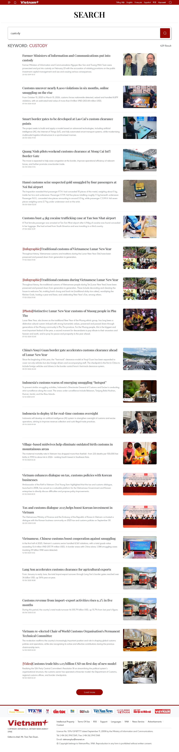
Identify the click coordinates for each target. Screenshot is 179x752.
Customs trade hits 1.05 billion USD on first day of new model (69, 663)
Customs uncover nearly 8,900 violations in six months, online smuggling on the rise (65, 90)
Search (89, 14)
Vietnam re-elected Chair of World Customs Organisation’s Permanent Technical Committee (71, 633)
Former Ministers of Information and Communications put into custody (66, 57)
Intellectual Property (65, 721)
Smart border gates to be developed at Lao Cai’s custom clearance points (67, 121)
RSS (95, 721)
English (130, 2)
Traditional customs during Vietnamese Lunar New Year (70, 280)
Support (103, 721)
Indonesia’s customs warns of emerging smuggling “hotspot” (64, 382)
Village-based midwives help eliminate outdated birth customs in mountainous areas (67, 446)
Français (138, 2)
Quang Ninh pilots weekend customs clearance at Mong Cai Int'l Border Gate (66, 153)
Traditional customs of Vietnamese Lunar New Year (67, 249)
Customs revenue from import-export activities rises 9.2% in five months (67, 602)
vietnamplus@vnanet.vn (73, 739)
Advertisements (155, 721)
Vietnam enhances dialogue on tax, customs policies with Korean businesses (67, 477)
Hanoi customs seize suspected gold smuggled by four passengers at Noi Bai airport (69, 184)
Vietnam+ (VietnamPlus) (29, 2)
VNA (127, 721)
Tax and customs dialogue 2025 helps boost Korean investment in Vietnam (67, 509)
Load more (89, 692)
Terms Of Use (84, 721)
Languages (116, 721)
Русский (162, 2)
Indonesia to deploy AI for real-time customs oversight (60, 413)
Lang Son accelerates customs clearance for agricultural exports (66, 569)
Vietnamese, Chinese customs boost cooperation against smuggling (69, 538)
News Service (138, 721)
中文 (154, 2)
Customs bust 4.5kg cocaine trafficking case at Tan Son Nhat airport (69, 218)
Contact (60, 724)
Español (147, 2)
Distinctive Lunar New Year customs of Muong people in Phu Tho (69, 313)
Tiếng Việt (120, 2)
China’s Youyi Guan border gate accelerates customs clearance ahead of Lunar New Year (69, 352)
